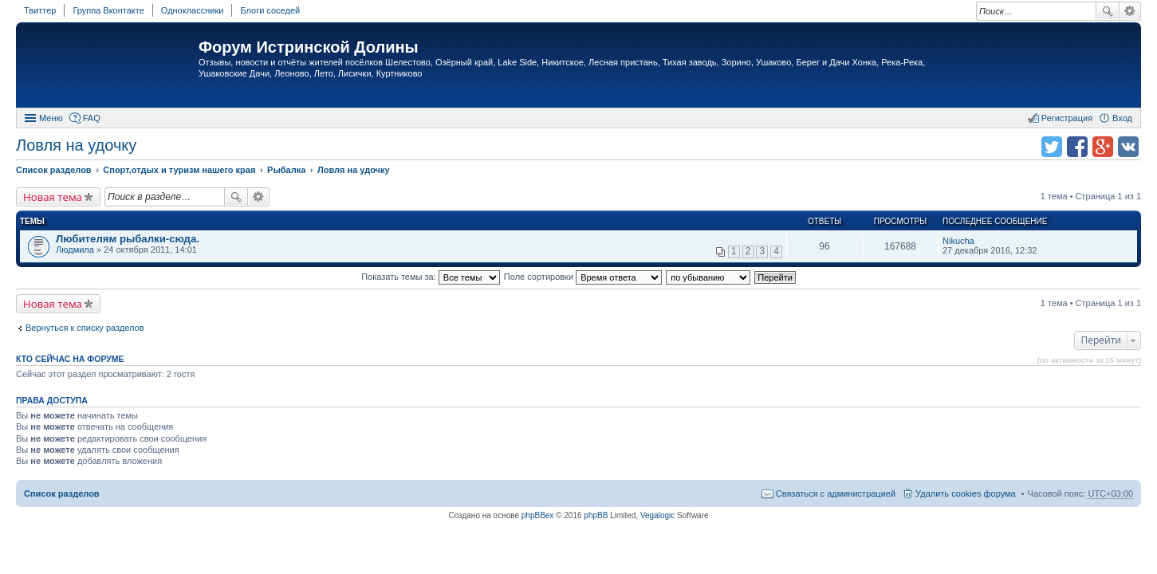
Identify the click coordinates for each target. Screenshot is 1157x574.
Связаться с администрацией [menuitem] (835, 493)
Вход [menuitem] (1122, 118)
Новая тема (52, 197)
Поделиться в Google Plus (1102, 146)
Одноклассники (192, 10)
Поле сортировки (583, 276)
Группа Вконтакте (108, 10)
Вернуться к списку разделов (85, 327)
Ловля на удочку (76, 145)
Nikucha (958, 241)
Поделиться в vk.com (1128, 146)
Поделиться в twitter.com (1051, 146)
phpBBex (537, 515)
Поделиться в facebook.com (1077, 146)
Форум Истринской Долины (309, 47)
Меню (51, 118)
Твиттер (40, 10)
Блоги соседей (270, 10)
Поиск (1108, 11)
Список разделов (62, 493)
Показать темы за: (430, 276)
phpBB (596, 515)
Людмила (75, 249)
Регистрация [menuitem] (1066, 118)
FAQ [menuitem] (91, 118)
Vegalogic (657, 515)
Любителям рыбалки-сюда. (127, 239)
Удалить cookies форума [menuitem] (965, 493)
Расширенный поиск (1130, 11)
